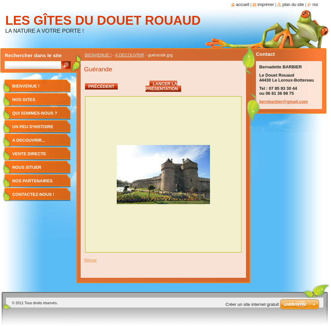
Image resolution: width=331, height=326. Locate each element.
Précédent (101, 86)
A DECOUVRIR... (28, 140)
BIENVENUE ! (98, 55)
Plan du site (293, 4)
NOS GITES (23, 99)
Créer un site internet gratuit (252, 304)
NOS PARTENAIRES (32, 180)
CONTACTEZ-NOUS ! (33, 194)
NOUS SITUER (26, 167)
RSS (315, 4)
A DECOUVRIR (129, 55)
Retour (90, 260)
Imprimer (266, 4)
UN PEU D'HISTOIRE (32, 126)
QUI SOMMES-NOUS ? (34, 113)
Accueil (242, 4)
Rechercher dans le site (33, 55)
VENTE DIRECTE (29, 153)
